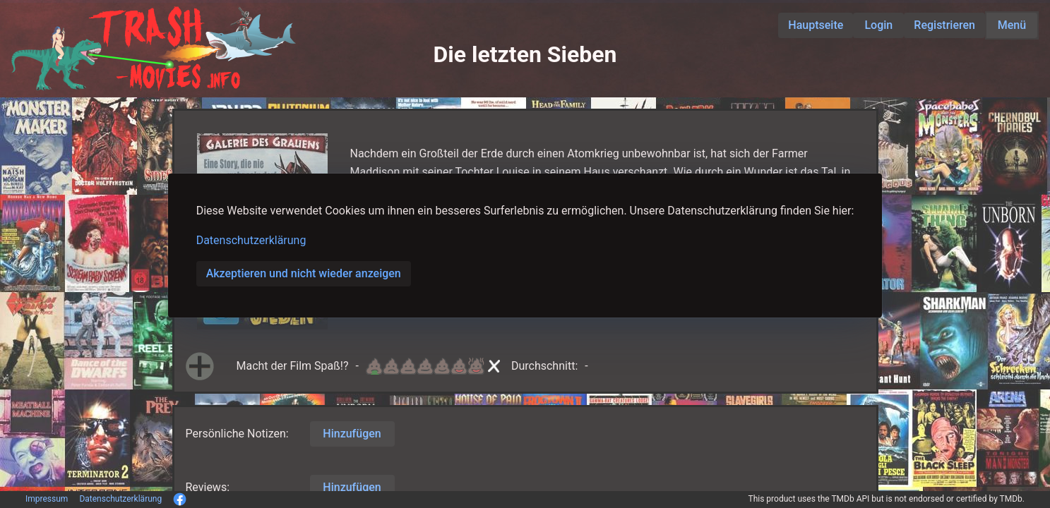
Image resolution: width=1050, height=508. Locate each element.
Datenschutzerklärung (251, 240)
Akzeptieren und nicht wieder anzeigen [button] (303, 273)
